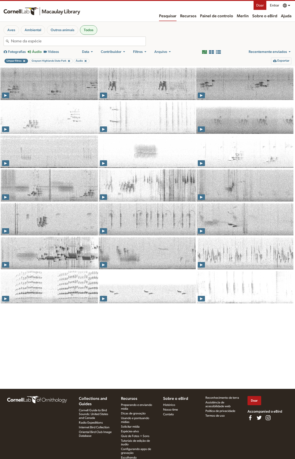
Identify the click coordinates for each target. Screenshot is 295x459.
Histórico (169, 405)
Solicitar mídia (130, 426)
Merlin (243, 16)
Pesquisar (168, 16)
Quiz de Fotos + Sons (135, 436)
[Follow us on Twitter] (259, 417)
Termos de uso (215, 415)
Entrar (274, 5)
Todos (88, 30)
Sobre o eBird (264, 16)
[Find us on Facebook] (250, 417)
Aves (11, 30)
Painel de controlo (216, 16)
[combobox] (78, 41)
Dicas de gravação (133, 413)
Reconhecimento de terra (222, 397)
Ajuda (286, 16)
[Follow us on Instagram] (268, 417)
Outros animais (62, 30)
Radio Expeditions (91, 422)
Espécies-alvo (130, 431)
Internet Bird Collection (94, 427)
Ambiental (33, 30)
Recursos (188, 16)
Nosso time (170, 409)
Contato (168, 414)
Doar (260, 5)
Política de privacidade (220, 411)
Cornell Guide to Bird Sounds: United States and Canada (93, 414)
